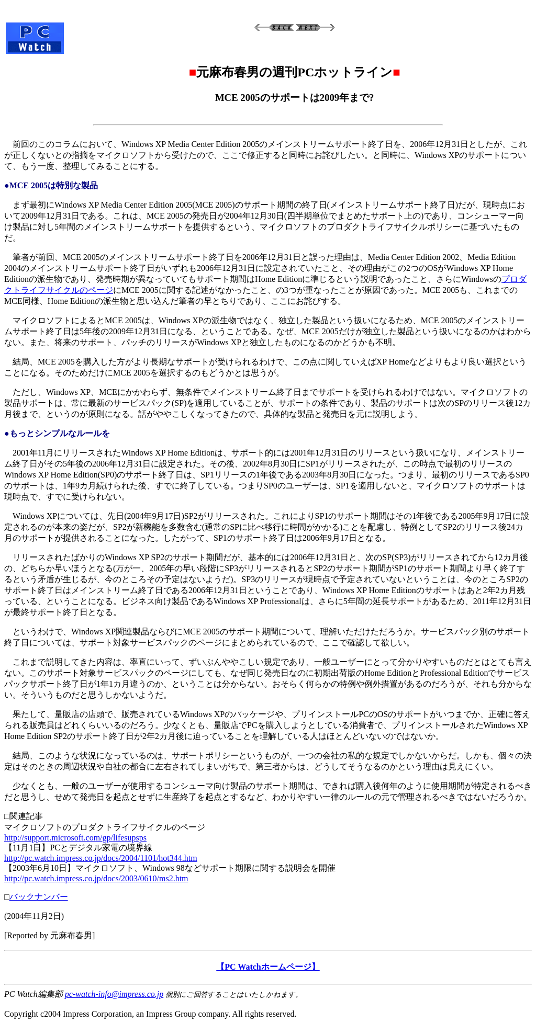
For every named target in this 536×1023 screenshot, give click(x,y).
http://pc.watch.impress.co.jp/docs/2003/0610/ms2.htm (96, 878)
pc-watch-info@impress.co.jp (114, 994)
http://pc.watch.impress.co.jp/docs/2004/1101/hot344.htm (100, 858)
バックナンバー (38, 896)
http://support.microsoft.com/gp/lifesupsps (75, 837)
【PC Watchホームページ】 (267, 966)
